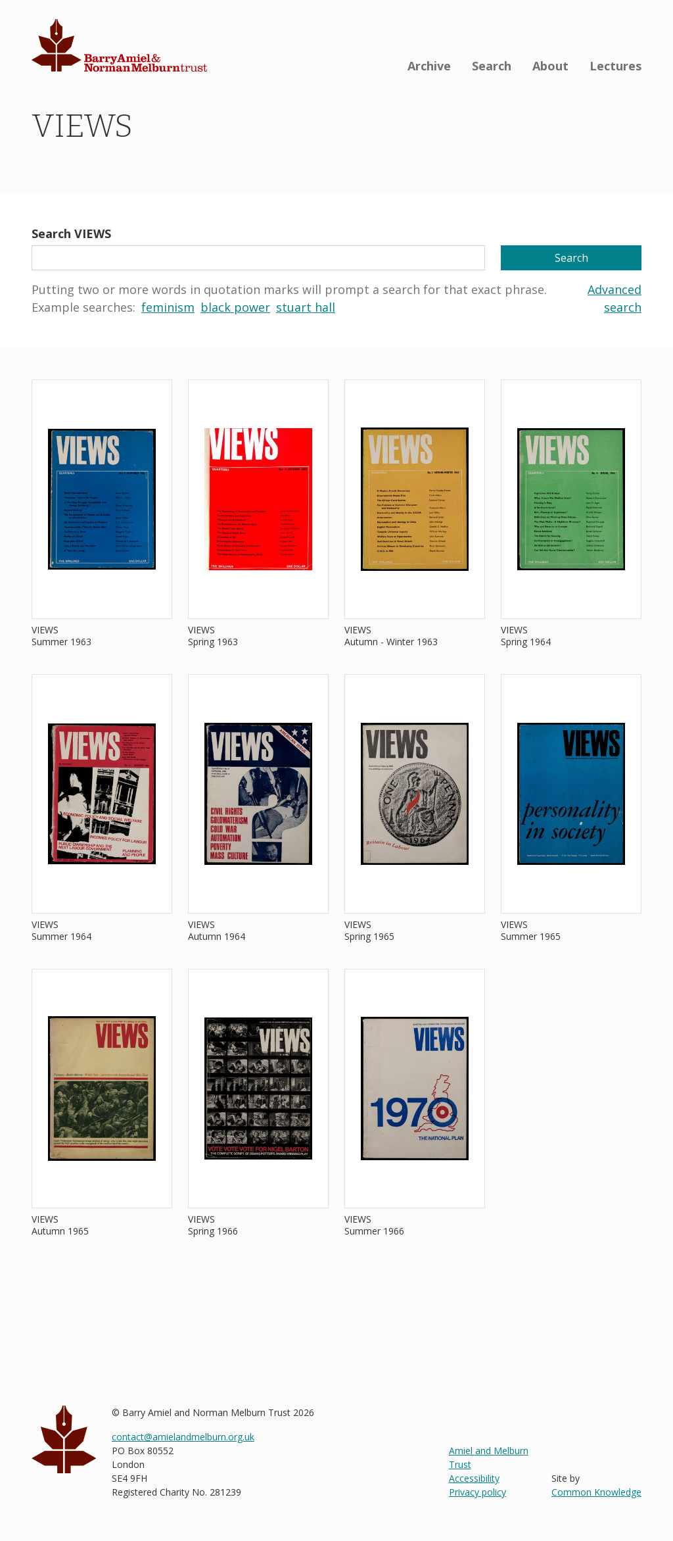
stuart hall (305, 307)
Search (491, 66)
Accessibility (474, 1478)
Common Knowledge (596, 1492)
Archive (429, 66)
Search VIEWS (71, 233)
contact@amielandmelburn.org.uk (183, 1437)
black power (235, 307)
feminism (168, 307)
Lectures (615, 66)
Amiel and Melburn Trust (488, 1457)
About (550, 66)
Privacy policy (477, 1492)
